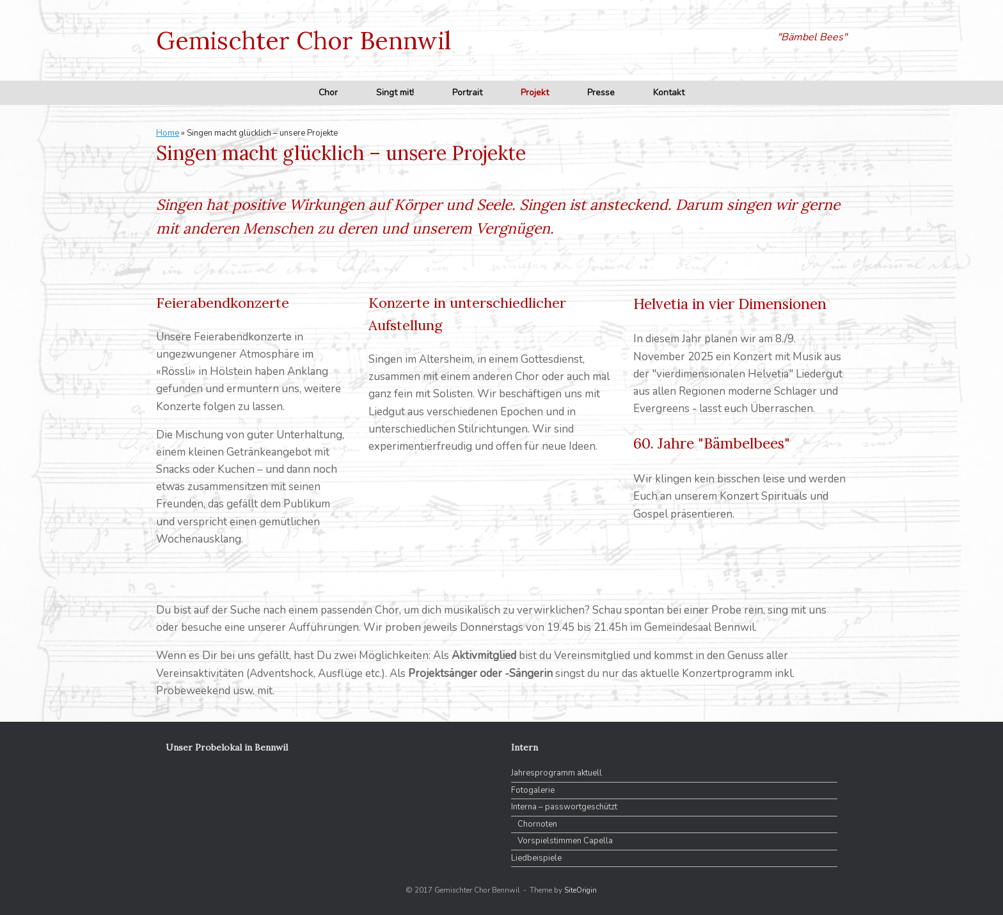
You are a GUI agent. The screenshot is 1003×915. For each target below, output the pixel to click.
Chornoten (537, 824)
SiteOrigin (580, 890)
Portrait (467, 92)
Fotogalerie (533, 790)
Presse (601, 92)
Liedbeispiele (536, 858)
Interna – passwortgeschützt (564, 807)
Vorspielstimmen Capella (565, 841)
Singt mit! (395, 92)
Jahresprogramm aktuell (556, 773)
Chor (328, 92)
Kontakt (668, 92)
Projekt (535, 92)
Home (167, 133)
